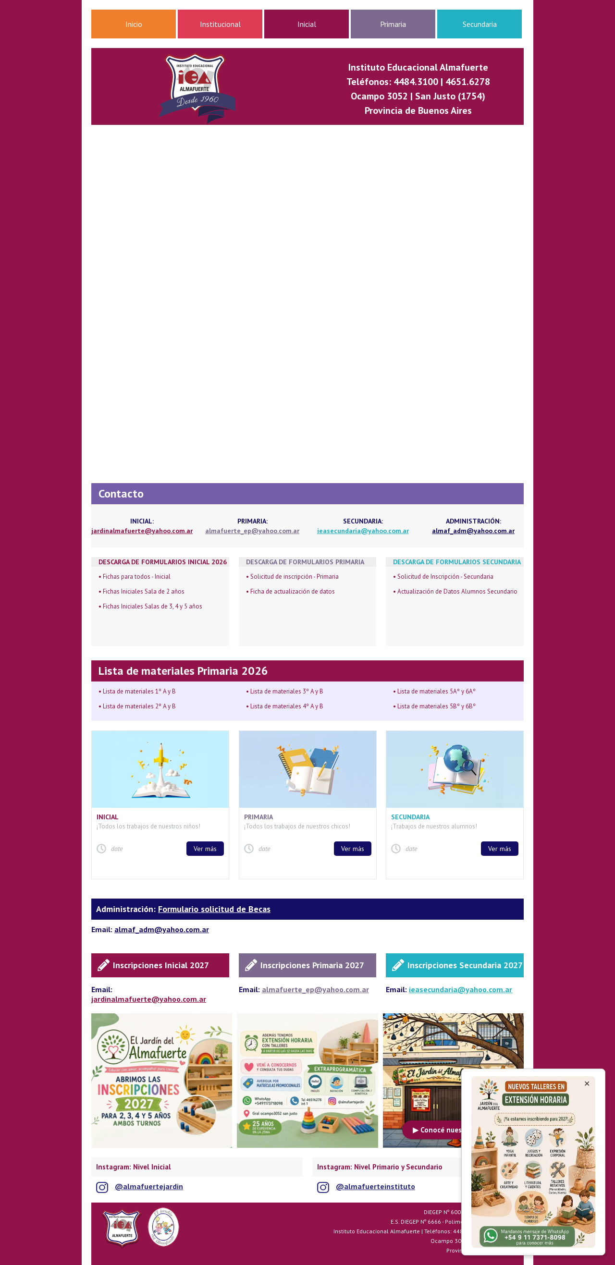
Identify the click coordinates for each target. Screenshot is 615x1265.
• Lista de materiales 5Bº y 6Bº (434, 706)
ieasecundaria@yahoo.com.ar (363, 530)
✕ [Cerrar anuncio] (587, 1084)
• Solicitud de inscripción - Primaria (292, 576)
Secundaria (480, 24)
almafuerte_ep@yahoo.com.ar (252, 530)
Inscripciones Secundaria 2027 (465, 965)
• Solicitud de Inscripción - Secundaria (443, 576)
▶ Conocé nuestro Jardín (453, 1129)
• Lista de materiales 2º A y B (137, 706)
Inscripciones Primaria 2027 (312, 965)
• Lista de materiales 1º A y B (137, 691)
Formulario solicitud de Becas (214, 908)
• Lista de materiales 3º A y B (284, 691)
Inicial (306, 24)
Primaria (393, 24)
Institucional (220, 24)
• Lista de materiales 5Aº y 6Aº (434, 691)
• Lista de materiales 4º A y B (284, 706)
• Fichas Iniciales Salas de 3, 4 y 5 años (150, 606)
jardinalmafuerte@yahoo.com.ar (142, 530)
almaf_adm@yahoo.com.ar (473, 530)
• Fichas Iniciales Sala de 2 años (141, 591)
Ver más (205, 848)
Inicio (133, 24)
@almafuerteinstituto (375, 1186)
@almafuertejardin (149, 1186)
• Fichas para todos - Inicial (134, 576)
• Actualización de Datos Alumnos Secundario (455, 591)
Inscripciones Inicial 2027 (161, 965)
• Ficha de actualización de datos (290, 591)
